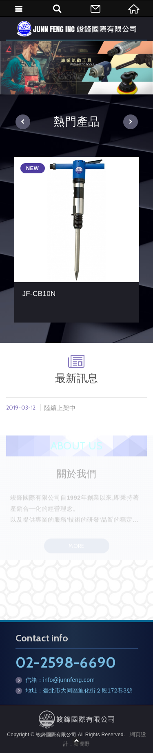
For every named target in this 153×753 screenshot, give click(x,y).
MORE (76, 548)
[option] (76, 67)
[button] (23, 121)
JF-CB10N (76, 240)
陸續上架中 (76, 410)
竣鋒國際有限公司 (76, 28)
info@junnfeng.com (69, 680)
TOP (77, 741)
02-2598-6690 (66, 662)
